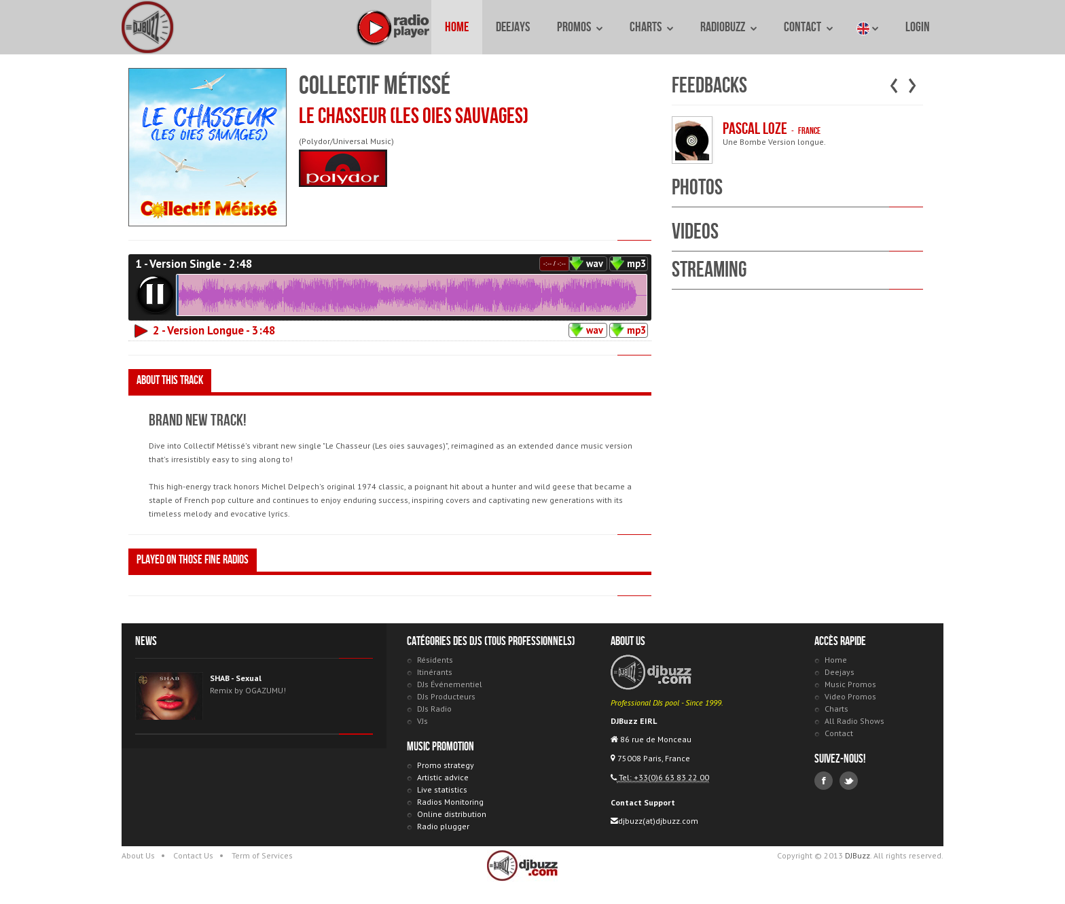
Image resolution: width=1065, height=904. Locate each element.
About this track (170, 380)
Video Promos (850, 696)
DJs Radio (434, 708)
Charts (651, 27)
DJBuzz (149, 27)
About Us (138, 855)
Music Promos (850, 684)
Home (457, 27)
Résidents (435, 660)
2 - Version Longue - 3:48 (214, 330)
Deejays (513, 27)
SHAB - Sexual (235, 678)
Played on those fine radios (193, 560)
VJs (422, 721)
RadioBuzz (728, 27)
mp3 (636, 263)
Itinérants (434, 672)
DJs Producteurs (446, 696)
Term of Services (262, 855)
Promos (579, 27)
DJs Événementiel (449, 684)
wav (594, 263)
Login (917, 27)
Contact (808, 27)
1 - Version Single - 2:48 (194, 263)
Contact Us (193, 855)
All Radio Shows (854, 721)
